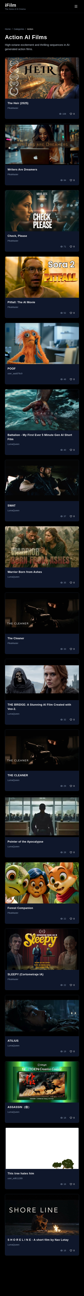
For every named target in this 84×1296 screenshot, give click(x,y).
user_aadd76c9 (15, 373)
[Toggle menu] (76, 6)
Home (8, 29)
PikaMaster (13, 108)
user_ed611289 (15, 1178)
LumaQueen (13, 444)
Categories (19, 29)
